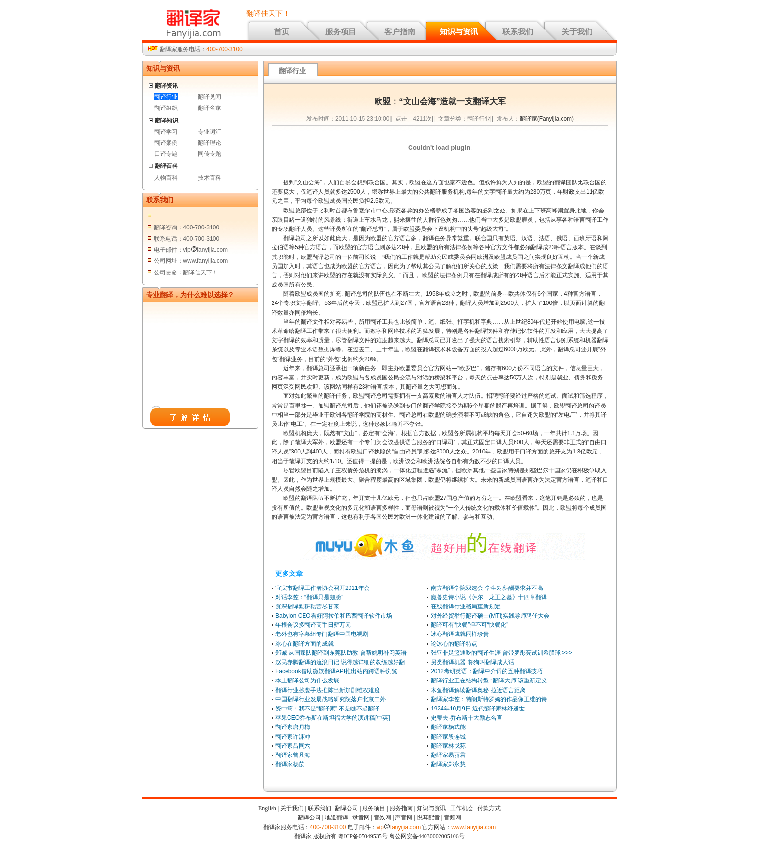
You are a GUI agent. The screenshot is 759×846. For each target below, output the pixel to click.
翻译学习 (166, 131)
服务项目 (340, 32)
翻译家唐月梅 (292, 727)
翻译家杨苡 (289, 764)
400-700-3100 (224, 49)
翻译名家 (209, 108)
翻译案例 (166, 142)
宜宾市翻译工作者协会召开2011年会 (322, 588)
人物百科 (166, 177)
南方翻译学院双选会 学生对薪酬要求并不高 (487, 588)
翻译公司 (346, 808)
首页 (281, 32)
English (267, 808)
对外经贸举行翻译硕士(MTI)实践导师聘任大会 (490, 615)
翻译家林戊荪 (448, 745)
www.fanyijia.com (473, 827)
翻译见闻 (209, 96)
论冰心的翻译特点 (454, 643)
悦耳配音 (428, 817)
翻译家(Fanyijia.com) (547, 118)
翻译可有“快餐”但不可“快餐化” (469, 624)
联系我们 (517, 32)
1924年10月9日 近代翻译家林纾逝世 (478, 708)
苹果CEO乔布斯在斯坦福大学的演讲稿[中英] (332, 717)
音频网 (452, 817)
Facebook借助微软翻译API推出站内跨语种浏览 (336, 671)
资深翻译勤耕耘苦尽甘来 (307, 606)
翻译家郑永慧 (448, 764)
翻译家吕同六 (292, 745)
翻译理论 (209, 142)
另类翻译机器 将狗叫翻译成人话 (472, 662)
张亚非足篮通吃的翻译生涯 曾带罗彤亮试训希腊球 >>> (501, 653)
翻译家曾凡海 (292, 755)
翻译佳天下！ (268, 13)
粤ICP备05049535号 (363, 836)
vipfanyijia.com (399, 827)
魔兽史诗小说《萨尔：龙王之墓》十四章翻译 (489, 597)
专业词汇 (209, 131)
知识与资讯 (459, 32)
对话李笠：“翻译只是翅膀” (309, 597)
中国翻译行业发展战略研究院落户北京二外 (330, 699)
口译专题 (166, 154)
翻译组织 (166, 108)
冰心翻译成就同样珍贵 (460, 634)
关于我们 (577, 32)
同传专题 (209, 154)
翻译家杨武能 (448, 727)
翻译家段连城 (448, 736)
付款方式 (489, 808)
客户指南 (399, 32)
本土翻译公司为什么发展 (307, 680)
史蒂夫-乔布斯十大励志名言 (466, 717)
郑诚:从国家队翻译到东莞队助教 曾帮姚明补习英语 (341, 653)
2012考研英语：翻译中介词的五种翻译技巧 (487, 671)
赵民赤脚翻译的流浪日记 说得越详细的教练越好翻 (340, 662)
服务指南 (401, 808)
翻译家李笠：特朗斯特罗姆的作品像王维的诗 (489, 699)
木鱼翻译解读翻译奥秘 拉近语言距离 (478, 690)
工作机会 (461, 808)
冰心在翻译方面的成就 (304, 643)
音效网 (382, 817)
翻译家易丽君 (448, 755)
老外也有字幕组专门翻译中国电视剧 (321, 634)
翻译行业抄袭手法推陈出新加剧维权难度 (327, 690)
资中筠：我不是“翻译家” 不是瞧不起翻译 (327, 708)
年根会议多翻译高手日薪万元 (313, 624)
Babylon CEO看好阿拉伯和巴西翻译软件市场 (333, 615)
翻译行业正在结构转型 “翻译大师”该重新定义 (488, 680)
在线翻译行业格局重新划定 (466, 606)
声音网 (403, 817)
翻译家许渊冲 (292, 736)
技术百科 (209, 177)
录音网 (361, 817)
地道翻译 (336, 817)
